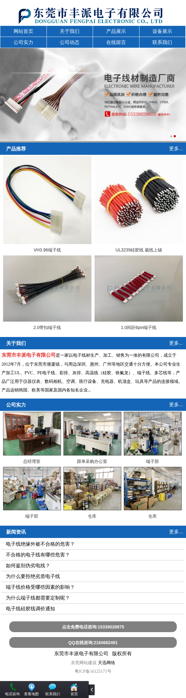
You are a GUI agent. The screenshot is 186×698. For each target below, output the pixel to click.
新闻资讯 (16, 532)
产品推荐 (16, 148)
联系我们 (162, 42)
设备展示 (162, 31)
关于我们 (69, 31)
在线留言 (116, 42)
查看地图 (31, 694)
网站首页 (23, 31)
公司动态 (69, 42)
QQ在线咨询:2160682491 (93, 642)
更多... (176, 148)
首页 (74, 694)
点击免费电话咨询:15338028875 (93, 626)
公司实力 (23, 42)
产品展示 (116, 31)
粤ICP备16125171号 (93, 671)
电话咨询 (12, 694)
